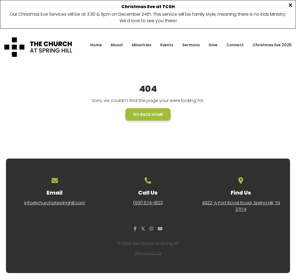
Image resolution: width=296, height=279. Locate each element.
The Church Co (148, 253)
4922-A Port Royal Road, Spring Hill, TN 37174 (241, 206)
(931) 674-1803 (148, 203)
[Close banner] (290, 5)
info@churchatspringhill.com (54, 203)
